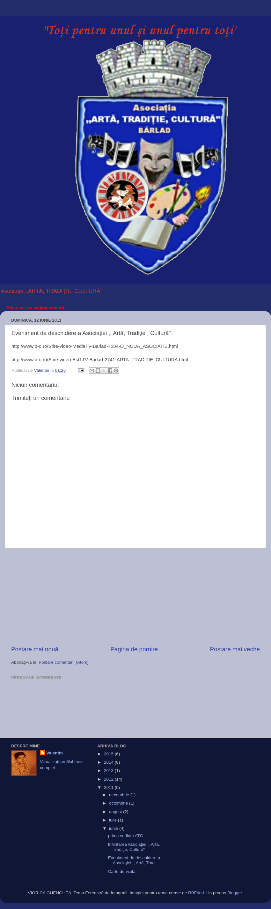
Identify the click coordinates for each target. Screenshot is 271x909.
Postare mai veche (235, 649)
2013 (109, 770)
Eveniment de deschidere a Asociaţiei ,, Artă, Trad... (134, 860)
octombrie (119, 803)
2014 (109, 762)
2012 (109, 779)
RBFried (196, 892)
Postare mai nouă (34, 649)
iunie (114, 828)
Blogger (234, 892)
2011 (109, 787)
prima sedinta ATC (125, 835)
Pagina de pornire (134, 649)
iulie (113, 820)
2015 (109, 754)
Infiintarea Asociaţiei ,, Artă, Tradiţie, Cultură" (134, 847)
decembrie (119, 794)
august (116, 811)
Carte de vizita (122, 871)
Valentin (54, 753)
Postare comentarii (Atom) (64, 662)
